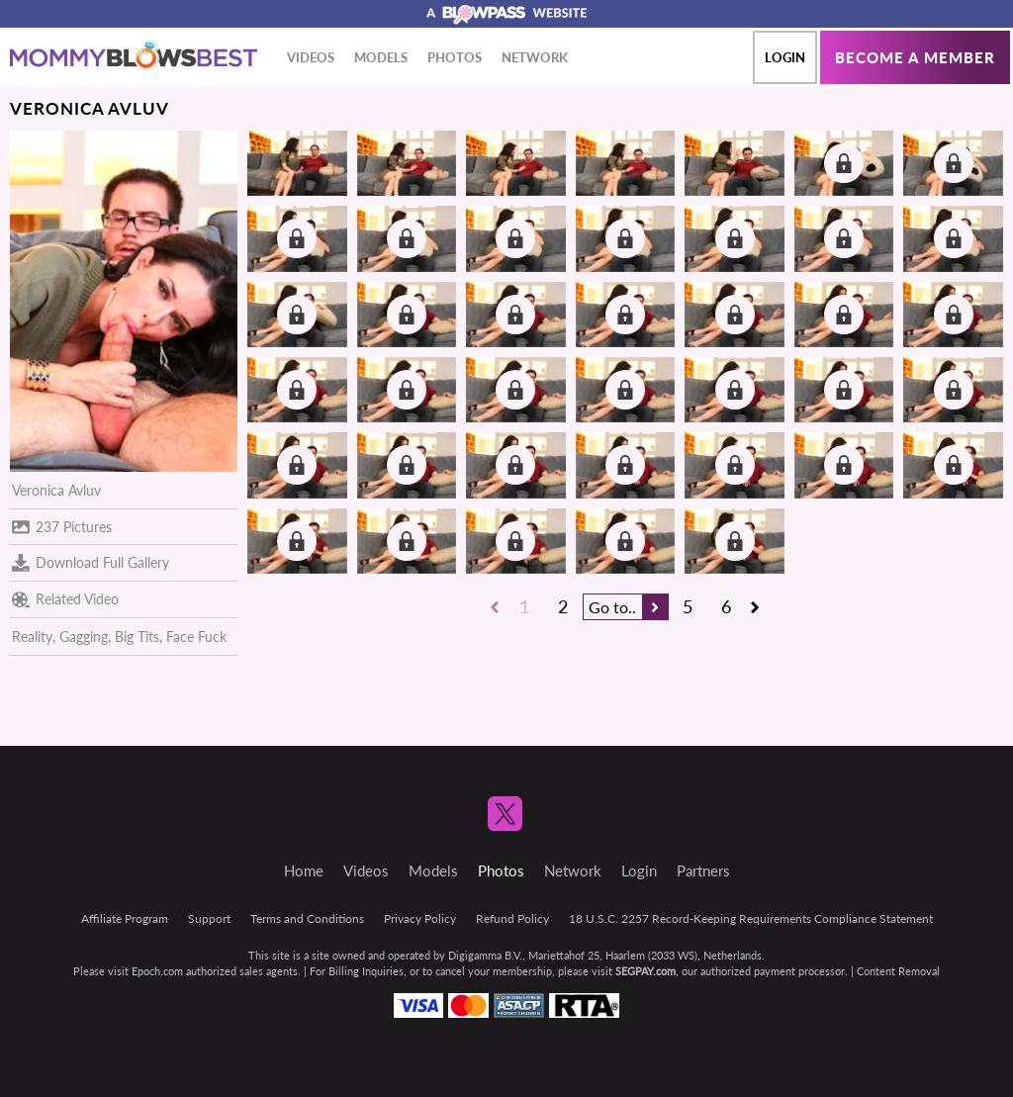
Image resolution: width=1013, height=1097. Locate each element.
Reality (32, 636)
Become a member (915, 57)
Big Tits (137, 636)
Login (785, 57)
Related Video (65, 599)
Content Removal (898, 970)
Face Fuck (196, 636)
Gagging (83, 636)
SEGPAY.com (645, 970)
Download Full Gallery (90, 563)
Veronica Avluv (56, 490)
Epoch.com (157, 970)
